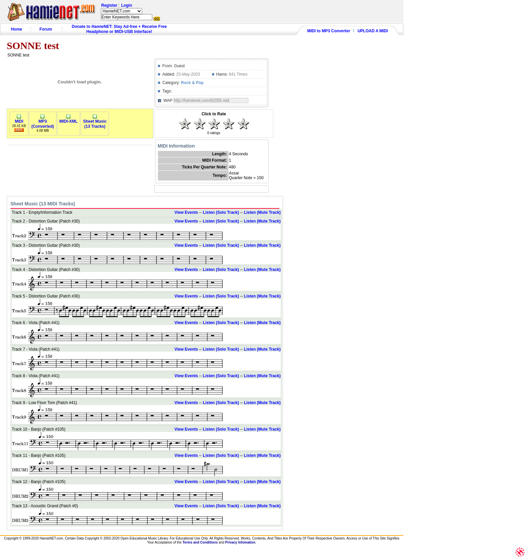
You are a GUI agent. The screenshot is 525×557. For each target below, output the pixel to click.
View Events (186, 212)
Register (109, 5)
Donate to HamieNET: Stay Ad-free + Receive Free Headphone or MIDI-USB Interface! (119, 29)
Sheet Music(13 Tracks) (95, 122)
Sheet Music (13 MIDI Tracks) (42, 203)
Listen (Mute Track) (262, 212)
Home (16, 29)
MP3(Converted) (42, 122)
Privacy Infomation (240, 542)
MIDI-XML (68, 119)
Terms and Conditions (200, 542)
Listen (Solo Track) (221, 212)
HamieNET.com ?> (121, 11)
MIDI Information (176, 146)
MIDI (19, 119)
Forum (46, 29)
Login (126, 5)
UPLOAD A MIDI (373, 31)
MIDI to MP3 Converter (328, 31)
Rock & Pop (192, 82)
